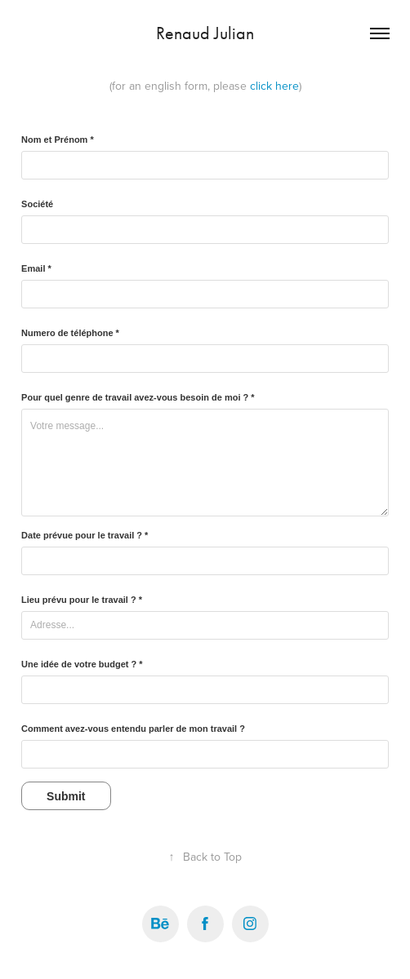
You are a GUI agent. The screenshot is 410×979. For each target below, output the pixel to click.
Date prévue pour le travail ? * (84, 535)
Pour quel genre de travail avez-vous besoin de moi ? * (137, 397)
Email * (36, 268)
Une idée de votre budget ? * (82, 664)
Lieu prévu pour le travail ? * (81, 600)
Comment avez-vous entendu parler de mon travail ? (133, 728)
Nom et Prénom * (57, 139)
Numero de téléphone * (70, 333)
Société (37, 204)
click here (274, 86)
